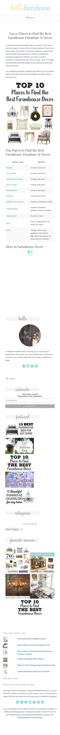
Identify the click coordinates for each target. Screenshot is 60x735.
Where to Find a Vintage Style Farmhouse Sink (36, 665)
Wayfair (9, 168)
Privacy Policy (37, 718)
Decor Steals (11, 185)
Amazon (9, 196)
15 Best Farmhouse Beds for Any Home (33, 671)
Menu (31, 18)
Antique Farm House (14, 179)
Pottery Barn (11, 216)
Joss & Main (11, 173)
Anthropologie (12, 209)
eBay (8, 230)
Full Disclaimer (23, 718)
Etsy (8, 223)
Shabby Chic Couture (15, 202)
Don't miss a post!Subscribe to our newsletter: (30, 395)
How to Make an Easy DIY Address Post (33, 645)
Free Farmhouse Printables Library (31, 639)
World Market (11, 190)
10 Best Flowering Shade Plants (30, 659)
